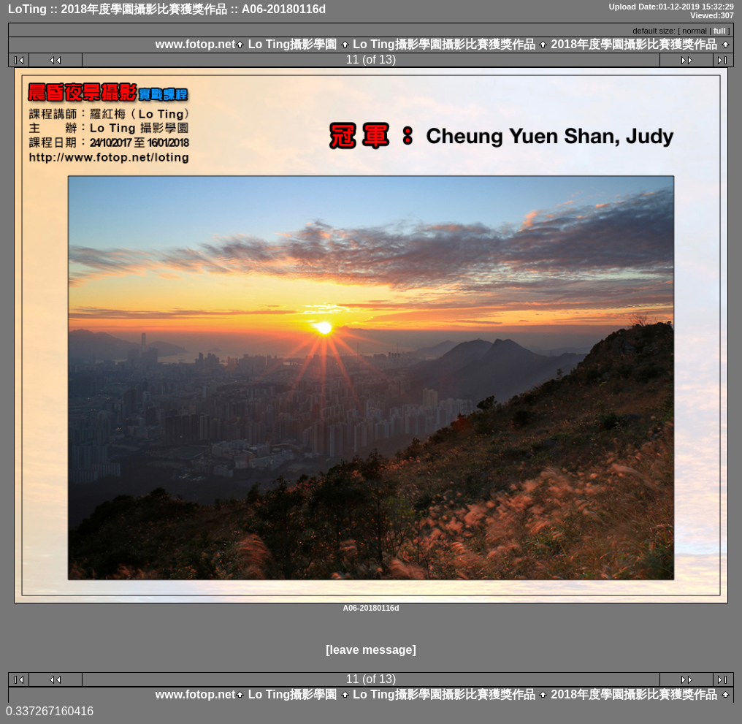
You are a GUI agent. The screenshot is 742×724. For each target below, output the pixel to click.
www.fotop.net (196, 44)
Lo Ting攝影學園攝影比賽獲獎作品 (444, 44)
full (720, 30)
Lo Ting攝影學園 (292, 44)
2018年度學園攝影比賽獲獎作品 (634, 44)
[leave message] (371, 650)
